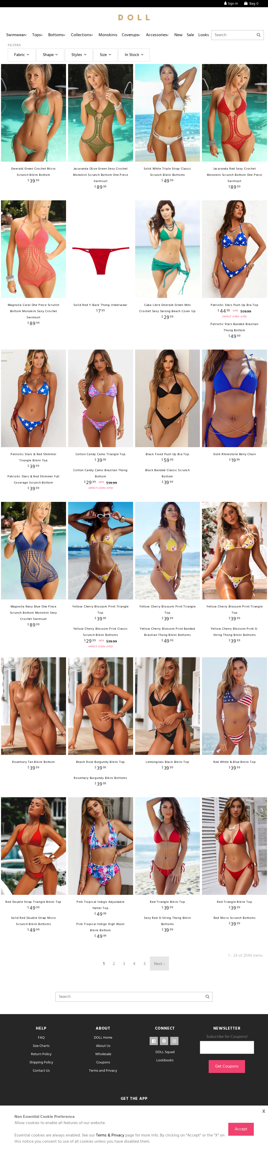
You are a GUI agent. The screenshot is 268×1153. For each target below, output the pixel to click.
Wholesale (103, 1054)
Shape (51, 55)
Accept (241, 1129)
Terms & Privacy (110, 1135)
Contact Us (41, 1071)
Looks (221, 35)
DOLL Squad (165, 1052)
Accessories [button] (168, 35)
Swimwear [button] (16, 35)
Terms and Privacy (103, 1071)
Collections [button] (87, 35)
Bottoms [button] (60, 35)
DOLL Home (103, 1038)
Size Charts (41, 1046)
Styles (79, 55)
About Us (103, 1046)
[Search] (247, 35)
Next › (159, 964)
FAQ (41, 1038)
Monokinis (116, 35)
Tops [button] (39, 35)
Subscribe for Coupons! (227, 1037)
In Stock (135, 55)
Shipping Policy (41, 1062)
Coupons (103, 1062)
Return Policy (41, 1054)
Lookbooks (165, 1060)
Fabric (22, 55)
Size (106, 55)
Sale (206, 35)
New (192, 35)
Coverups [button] (140, 35)
